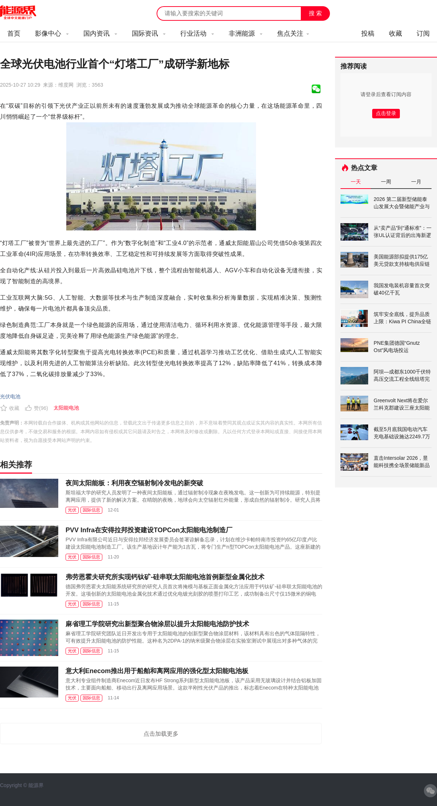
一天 (356, 182)
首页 (13, 33)
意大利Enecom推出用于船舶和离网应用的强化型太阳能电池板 (157, 671)
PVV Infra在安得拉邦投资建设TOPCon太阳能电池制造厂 (149, 530)
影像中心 (52, 33)
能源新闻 (25, 12)
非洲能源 (246, 33)
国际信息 (91, 510)
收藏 (395, 33)
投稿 (367, 33)
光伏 (72, 510)
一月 (416, 182)
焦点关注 (293, 33)
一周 (386, 182)
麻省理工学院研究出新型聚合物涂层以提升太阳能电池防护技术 (157, 624)
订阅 (423, 33)
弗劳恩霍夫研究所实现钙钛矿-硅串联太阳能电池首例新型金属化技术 (165, 577)
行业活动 (197, 33)
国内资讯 (100, 33)
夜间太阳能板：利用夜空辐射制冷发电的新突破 (134, 483)
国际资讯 (149, 33)
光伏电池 (10, 396)
